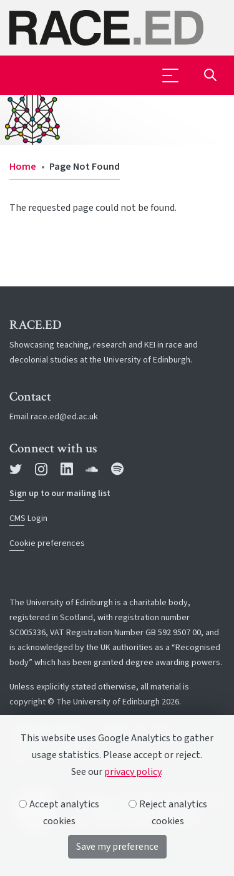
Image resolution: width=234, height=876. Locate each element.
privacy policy (132, 772)
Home (22, 166)
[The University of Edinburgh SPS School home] (117, 28)
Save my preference (117, 847)
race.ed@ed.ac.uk (64, 417)
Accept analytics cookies (59, 812)
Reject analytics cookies (168, 812)
